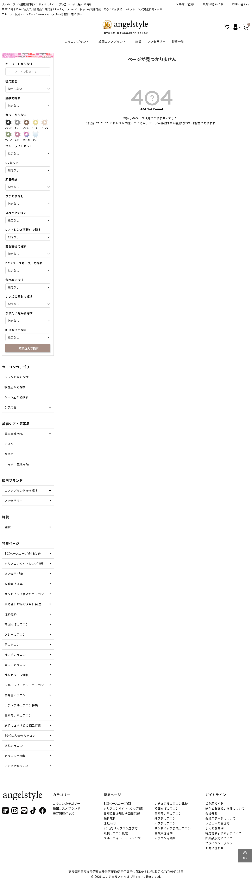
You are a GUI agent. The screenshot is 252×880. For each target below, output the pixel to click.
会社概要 (211, 813)
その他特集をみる (17, 766)
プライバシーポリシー (220, 843)
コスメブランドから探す (21, 490)
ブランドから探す (17, 377)
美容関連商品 (14, 434)
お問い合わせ (241, 4)
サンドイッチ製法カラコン (173, 828)
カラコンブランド (77, 41)
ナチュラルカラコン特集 (21, 705)
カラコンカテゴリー (66, 803)
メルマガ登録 (185, 4)
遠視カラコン (14, 746)
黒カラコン (12, 644)
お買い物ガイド (212, 4)
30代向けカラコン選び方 (121, 828)
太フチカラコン (15, 665)
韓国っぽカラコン (17, 624)
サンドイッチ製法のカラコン (24, 594)
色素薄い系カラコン (18, 715)
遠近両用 (110, 823)
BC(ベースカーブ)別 (117, 803)
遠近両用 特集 (14, 574)
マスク (9, 444)
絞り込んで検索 (29, 348)
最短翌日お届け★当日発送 (23, 604)
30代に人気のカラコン (20, 735)
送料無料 (11, 614)
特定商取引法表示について (223, 833)
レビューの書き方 (217, 823)
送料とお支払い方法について (225, 808)
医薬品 (9, 454)
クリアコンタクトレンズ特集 (24, 563)
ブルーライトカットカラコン (24, 685)
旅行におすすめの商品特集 (23, 725)
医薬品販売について (219, 838)
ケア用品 (11, 407)
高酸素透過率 (14, 584)
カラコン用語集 (15, 756)
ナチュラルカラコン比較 (171, 803)
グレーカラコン (15, 634)
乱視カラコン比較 (17, 675)
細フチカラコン (15, 655)
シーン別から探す (17, 397)
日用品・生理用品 (17, 464)
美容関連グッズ (63, 813)
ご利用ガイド (214, 803)
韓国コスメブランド (112, 41)
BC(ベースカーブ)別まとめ (23, 553)
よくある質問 (214, 828)
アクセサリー (157, 41)
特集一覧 (178, 41)
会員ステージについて (220, 818)
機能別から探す (15, 387)
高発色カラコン (15, 695)
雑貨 (138, 41)
